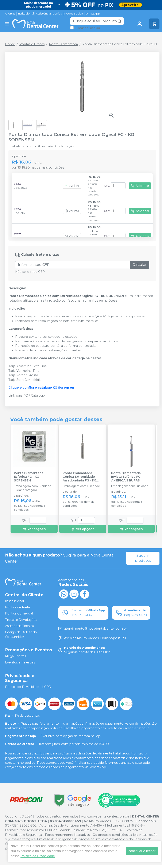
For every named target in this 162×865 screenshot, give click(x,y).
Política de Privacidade (37, 856)
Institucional (26, 13)
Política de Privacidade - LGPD (28, 687)
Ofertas (10, 13)
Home (10, 44)
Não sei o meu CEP (30, 272)
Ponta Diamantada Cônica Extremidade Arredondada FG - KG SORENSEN (79, 476)
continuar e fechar (141, 851)
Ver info (72, 185)
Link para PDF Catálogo (26, 395)
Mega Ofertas (15, 656)
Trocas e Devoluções (21, 620)
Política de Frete (17, 607)
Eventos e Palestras (20, 662)
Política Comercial (19, 613)
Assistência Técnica (49, 13)
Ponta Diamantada (63, 44)
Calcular (139, 265)
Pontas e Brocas (32, 44)
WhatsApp (93, 13)
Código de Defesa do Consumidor (21, 634)
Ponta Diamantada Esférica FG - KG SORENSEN (28, 476)
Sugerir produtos (143, 558)
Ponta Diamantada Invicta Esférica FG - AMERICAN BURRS (127, 476)
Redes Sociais (74, 13)
